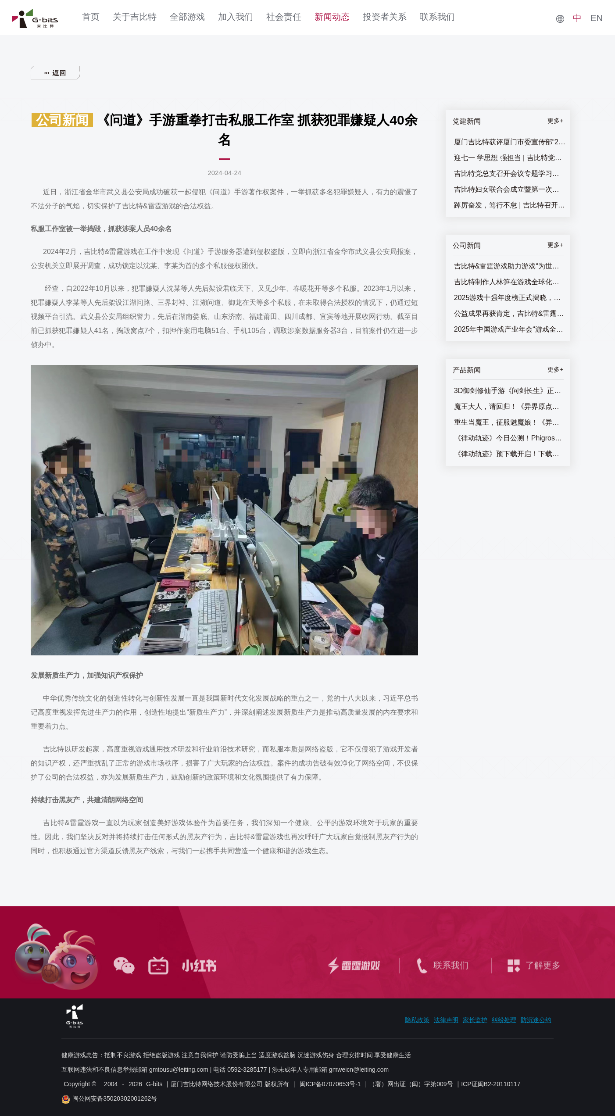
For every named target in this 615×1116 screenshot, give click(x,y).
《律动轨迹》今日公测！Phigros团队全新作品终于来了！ (510, 438)
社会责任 (283, 16)
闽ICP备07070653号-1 (330, 1083)
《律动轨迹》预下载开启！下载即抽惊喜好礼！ (510, 454)
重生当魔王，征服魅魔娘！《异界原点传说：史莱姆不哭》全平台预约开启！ (510, 422)
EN (596, 18)
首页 (91, 16)
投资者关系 (385, 16)
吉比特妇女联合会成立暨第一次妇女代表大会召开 (510, 189)
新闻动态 (332, 16)
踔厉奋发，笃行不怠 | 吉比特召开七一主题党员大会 (510, 205)
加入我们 (235, 16)
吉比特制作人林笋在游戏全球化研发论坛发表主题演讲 (510, 282)
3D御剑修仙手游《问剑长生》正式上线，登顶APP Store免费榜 (510, 390)
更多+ (555, 120)
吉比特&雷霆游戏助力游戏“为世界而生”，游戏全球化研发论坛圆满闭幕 (510, 266)
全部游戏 (187, 16)
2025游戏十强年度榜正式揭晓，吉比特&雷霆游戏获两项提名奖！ (510, 297)
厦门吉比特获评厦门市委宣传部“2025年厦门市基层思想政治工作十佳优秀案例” (510, 142)
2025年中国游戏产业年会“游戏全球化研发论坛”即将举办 (510, 329)
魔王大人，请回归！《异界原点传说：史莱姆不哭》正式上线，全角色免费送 (510, 406)
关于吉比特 (135, 16)
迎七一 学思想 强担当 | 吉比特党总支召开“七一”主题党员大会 (510, 157)
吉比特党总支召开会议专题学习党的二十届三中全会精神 (510, 173)
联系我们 (437, 16)
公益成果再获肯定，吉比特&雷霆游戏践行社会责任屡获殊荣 (510, 313)
